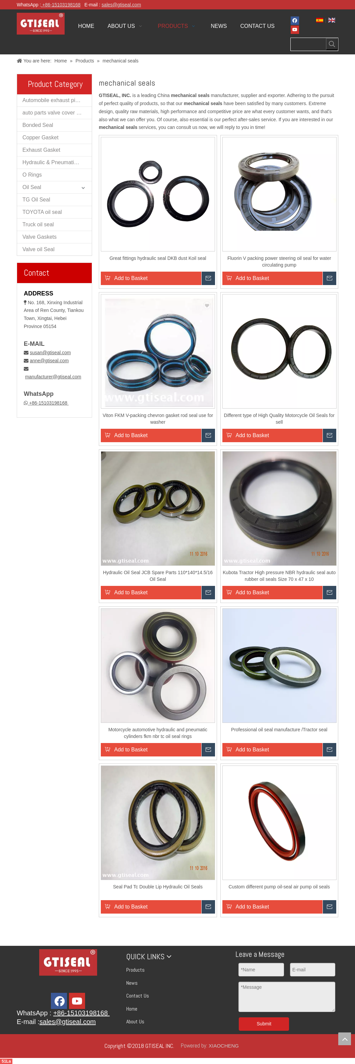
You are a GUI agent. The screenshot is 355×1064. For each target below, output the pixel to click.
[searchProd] (309, 44)
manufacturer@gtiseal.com (53, 376)
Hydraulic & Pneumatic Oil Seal (57, 162)
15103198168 (66, 4)
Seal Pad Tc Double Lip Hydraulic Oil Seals (158, 886)
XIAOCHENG (224, 1046)
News (132, 982)
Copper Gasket (40, 137)
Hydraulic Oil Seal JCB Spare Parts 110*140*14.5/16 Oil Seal (158, 576)
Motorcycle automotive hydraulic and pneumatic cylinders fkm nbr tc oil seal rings (157, 733)
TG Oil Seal (36, 199)
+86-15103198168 (48, 403)
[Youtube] (295, 30)
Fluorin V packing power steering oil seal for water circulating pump (279, 262)
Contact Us (137, 995)
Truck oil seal (38, 224)
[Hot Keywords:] (332, 44)
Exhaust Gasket (41, 150)
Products (135, 969)
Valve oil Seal (38, 249)
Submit (264, 1023)
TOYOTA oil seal (42, 212)
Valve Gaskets (39, 237)
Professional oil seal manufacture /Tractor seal (279, 729)
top (344, 1038)
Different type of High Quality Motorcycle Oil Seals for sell (279, 419)
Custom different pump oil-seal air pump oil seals (279, 886)
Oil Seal (31, 187)
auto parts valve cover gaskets (57, 112)
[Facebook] (295, 20)
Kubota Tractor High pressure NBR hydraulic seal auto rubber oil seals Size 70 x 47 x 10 (279, 576)
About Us (135, 1021)
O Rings (32, 175)
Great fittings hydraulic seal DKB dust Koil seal (158, 258)
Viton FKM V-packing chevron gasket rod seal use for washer (157, 419)
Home (131, 1008)
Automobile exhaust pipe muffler (57, 100)
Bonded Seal (37, 125)
